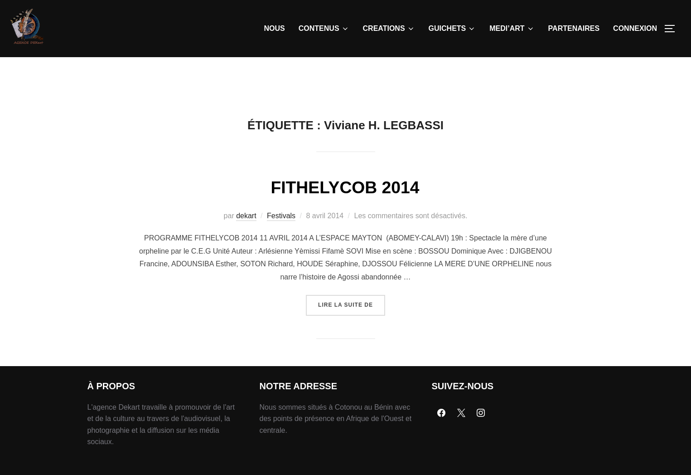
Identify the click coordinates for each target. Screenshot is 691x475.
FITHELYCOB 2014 (345, 207)
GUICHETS (452, 28)
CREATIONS (389, 28)
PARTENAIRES (574, 28)
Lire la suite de (351, 322)
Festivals (281, 236)
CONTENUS (324, 28)
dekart (246, 236)
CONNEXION (635, 28)
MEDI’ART (511, 28)
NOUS (274, 28)
